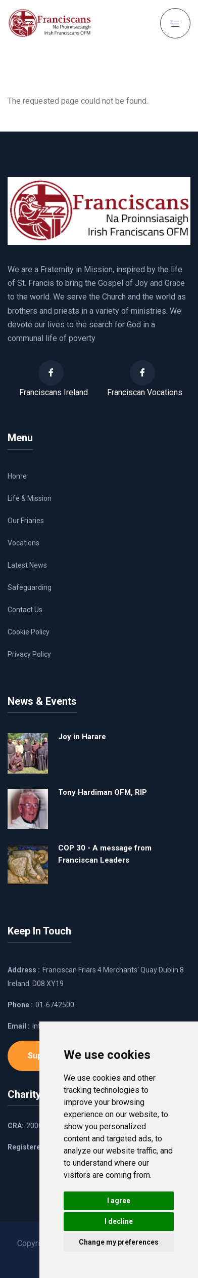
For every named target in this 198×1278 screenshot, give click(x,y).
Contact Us (25, 610)
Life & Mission (30, 498)
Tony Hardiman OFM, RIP (102, 792)
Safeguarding (30, 587)
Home (17, 476)
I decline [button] (119, 1221)
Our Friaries (26, 521)
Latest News (27, 565)
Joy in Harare (82, 736)
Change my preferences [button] (119, 1242)
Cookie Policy (28, 632)
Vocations (23, 543)
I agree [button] (118, 1201)
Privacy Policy (29, 654)
